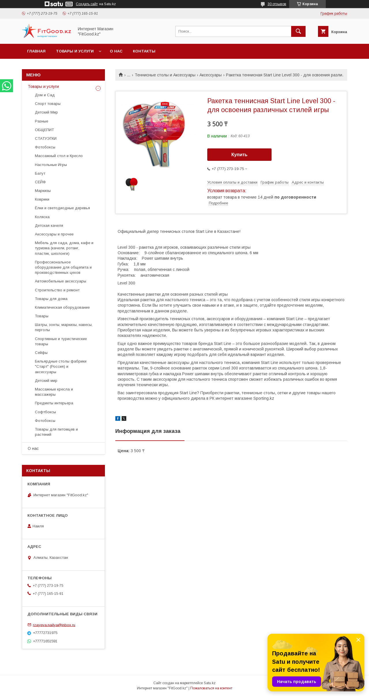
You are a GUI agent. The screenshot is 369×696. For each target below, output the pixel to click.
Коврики (42, 199)
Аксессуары (210, 75)
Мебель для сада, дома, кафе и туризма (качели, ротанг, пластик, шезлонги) (64, 248)
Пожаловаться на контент (211, 688)
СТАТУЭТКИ (46, 138)
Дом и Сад (45, 95)
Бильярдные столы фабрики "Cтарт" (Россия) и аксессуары (60, 366)
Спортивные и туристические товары (61, 341)
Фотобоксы (45, 147)
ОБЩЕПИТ (44, 130)
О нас (116, 51)
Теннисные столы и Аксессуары (165, 75)
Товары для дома (51, 299)
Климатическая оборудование (62, 307)
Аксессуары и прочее (54, 234)
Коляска (42, 217)
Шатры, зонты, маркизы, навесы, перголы (64, 327)
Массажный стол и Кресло (59, 156)
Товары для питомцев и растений (56, 432)
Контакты (144, 51)
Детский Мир (46, 112)
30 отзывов (277, 4)
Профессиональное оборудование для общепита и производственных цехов (63, 267)
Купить (239, 154)
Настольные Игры (51, 165)
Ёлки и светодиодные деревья (62, 208)
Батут (40, 173)
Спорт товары (48, 103)
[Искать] (298, 31)
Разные (41, 121)
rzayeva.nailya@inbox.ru (54, 625)
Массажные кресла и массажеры (54, 392)
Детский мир (46, 380)
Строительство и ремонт (57, 290)
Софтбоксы (45, 412)
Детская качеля (49, 225)
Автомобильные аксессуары (60, 281)
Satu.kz (210, 683)
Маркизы (43, 190)
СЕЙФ (40, 182)
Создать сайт (87, 4)
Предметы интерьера (54, 403)
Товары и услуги (75, 51)
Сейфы (41, 352)
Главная (36, 51)
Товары (41, 316)
